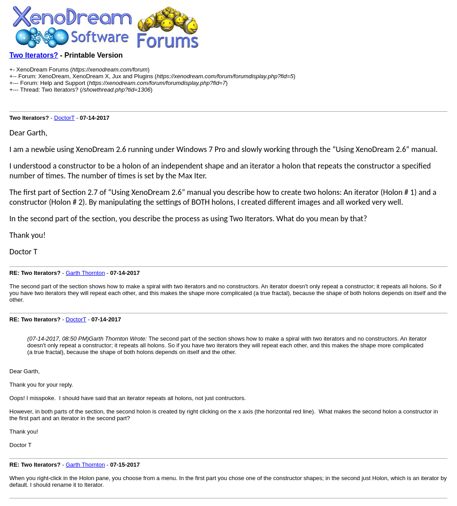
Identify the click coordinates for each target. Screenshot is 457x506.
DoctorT (64, 117)
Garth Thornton (85, 273)
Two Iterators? (33, 55)
